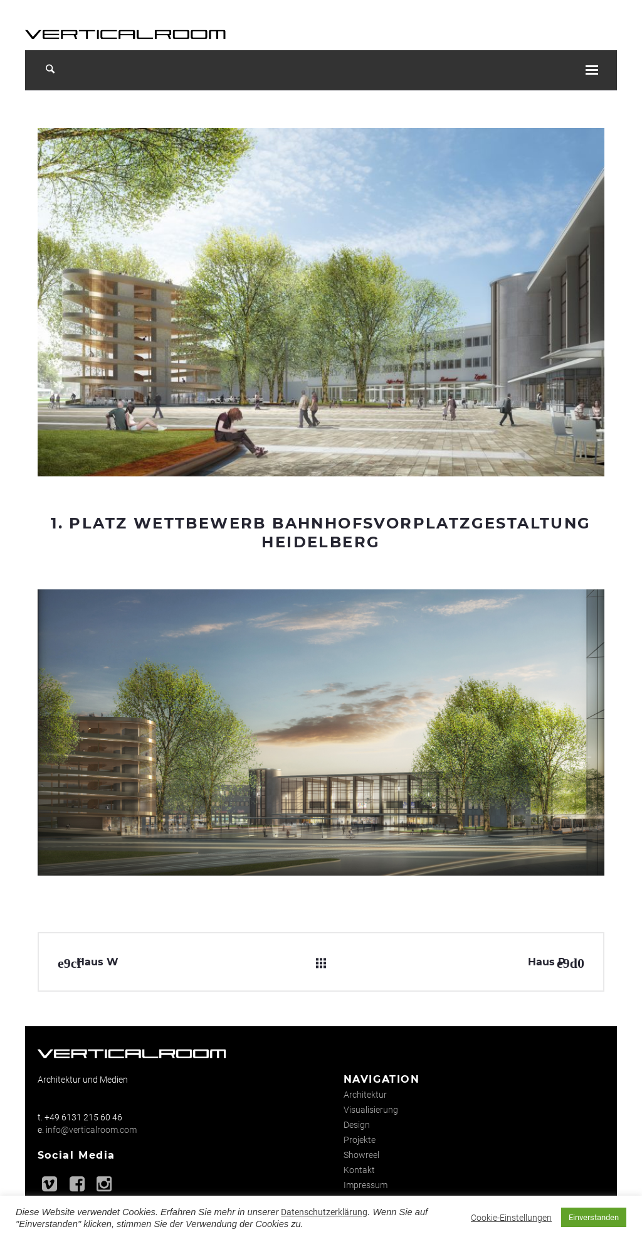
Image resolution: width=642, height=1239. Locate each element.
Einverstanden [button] (594, 1217)
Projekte (360, 1140)
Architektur (365, 1095)
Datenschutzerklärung (324, 1212)
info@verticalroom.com (91, 1130)
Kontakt (359, 1170)
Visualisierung (371, 1110)
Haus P (547, 962)
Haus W (97, 962)
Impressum (365, 1185)
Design (357, 1125)
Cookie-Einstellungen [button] (511, 1218)
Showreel (361, 1155)
